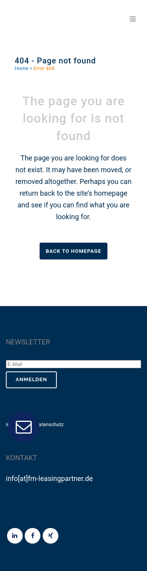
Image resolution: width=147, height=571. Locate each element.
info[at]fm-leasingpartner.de (49, 478)
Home (22, 68)
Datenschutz (49, 424)
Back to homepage (74, 251)
